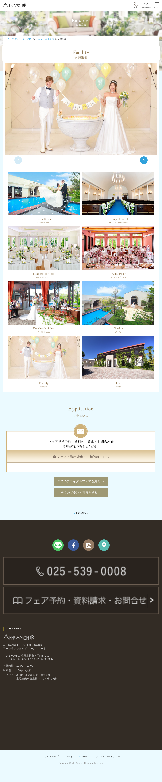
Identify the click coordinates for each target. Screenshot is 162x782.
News (84, 770)
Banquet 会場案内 (45, 39)
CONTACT (146, 5)
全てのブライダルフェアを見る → (81, 495)
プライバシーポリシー (108, 770)
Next (144, 167)
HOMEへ (82, 527)
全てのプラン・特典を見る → (81, 506)
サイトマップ (51, 770)
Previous (18, 167)
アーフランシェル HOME (19, 39)
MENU (156, 5)
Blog (70, 770)
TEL (136, 5)
